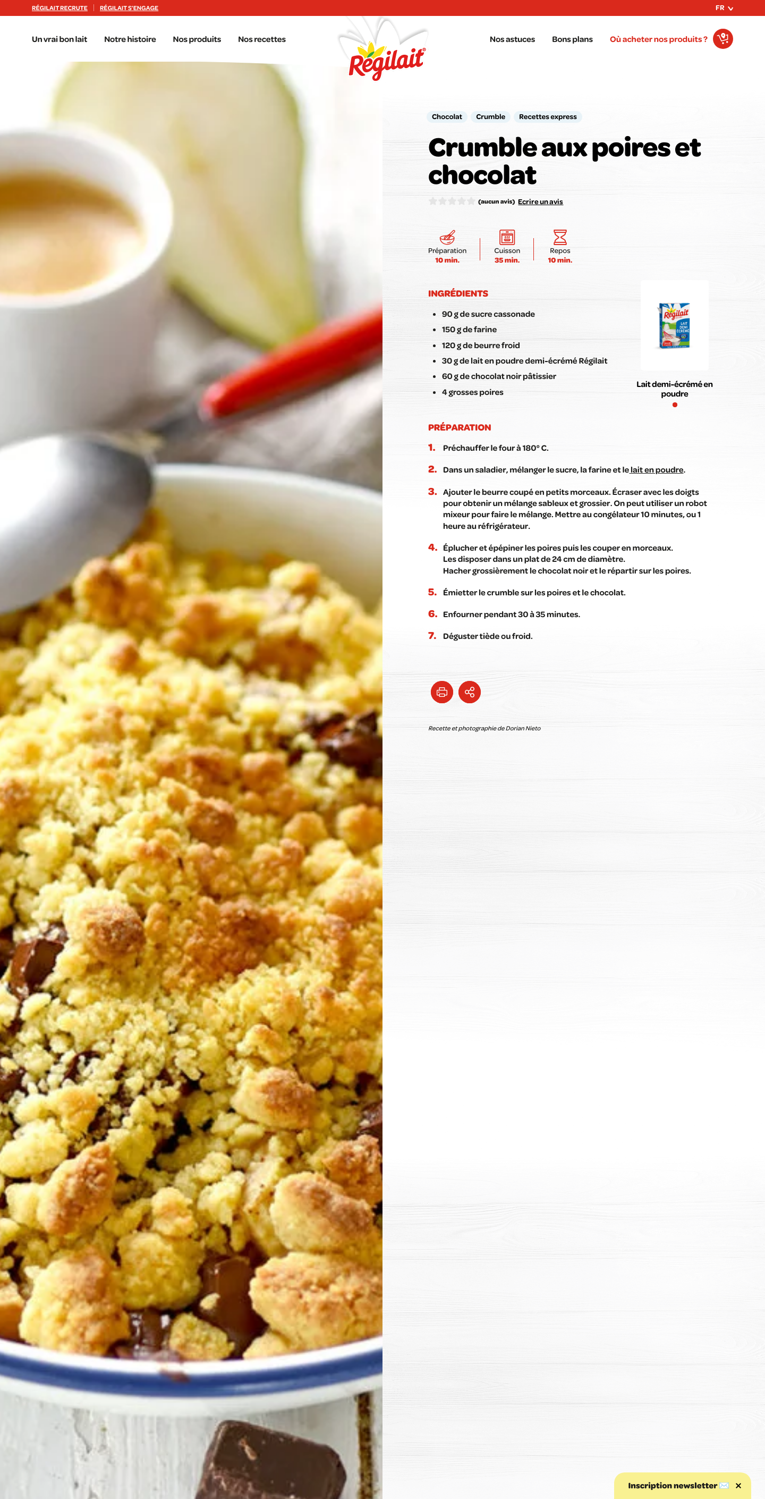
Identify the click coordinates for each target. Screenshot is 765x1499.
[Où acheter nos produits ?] (671, 39)
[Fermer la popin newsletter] (738, 1485)
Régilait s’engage (129, 8)
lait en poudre (656, 469)
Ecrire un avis (540, 201)
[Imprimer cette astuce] (442, 692)
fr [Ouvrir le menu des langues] (724, 7)
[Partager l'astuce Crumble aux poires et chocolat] (469, 692)
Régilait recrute (60, 8)
